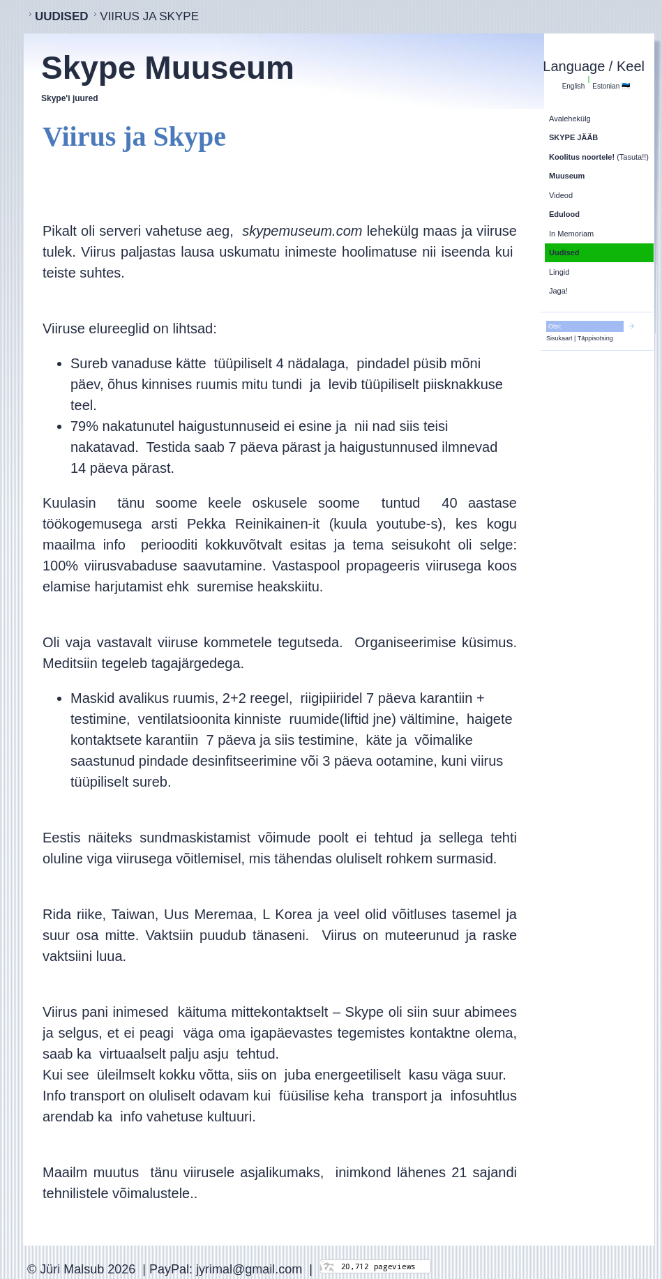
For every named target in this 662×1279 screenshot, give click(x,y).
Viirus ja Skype (149, 16)
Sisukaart (559, 338)
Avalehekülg (570, 118)
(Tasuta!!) (599, 157)
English (573, 86)
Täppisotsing (595, 338)
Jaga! (558, 291)
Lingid (559, 272)
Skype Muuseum (167, 68)
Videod (561, 195)
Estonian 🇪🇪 (611, 86)
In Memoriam (571, 233)
